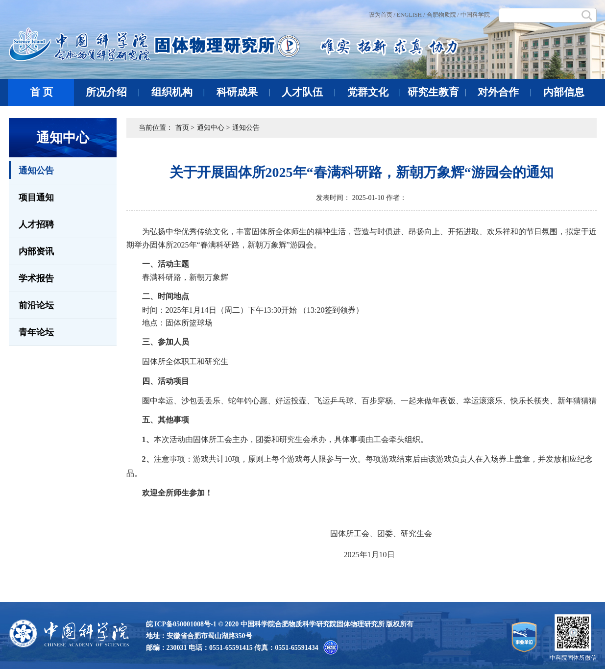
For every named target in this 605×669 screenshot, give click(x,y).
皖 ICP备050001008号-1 (181, 624)
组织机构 (178, 92)
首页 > (184, 127)
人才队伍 (308, 92)
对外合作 (504, 92)
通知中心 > (213, 127)
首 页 (41, 92)
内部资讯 (36, 251)
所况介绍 (112, 92)
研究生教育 (437, 92)
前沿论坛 (36, 305)
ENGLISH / (411, 14)
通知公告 (31, 170)
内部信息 (563, 92)
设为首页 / (382, 14)
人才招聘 (36, 224)
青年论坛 (36, 332)
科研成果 (243, 92)
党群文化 (374, 92)
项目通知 (36, 197)
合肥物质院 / (443, 14)
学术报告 (36, 278)
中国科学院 (475, 14)
